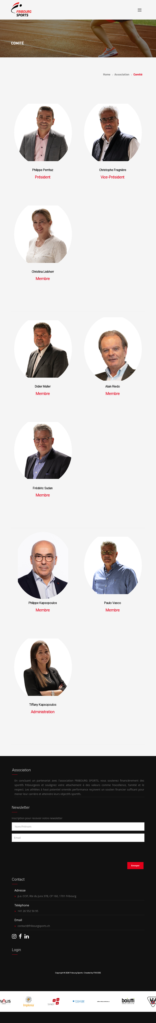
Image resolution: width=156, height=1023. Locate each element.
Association (121, 74)
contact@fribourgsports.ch (34, 926)
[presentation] (36, 851)
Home (106, 74)
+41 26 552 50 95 (28, 911)
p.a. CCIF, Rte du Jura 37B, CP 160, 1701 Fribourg (47, 896)
